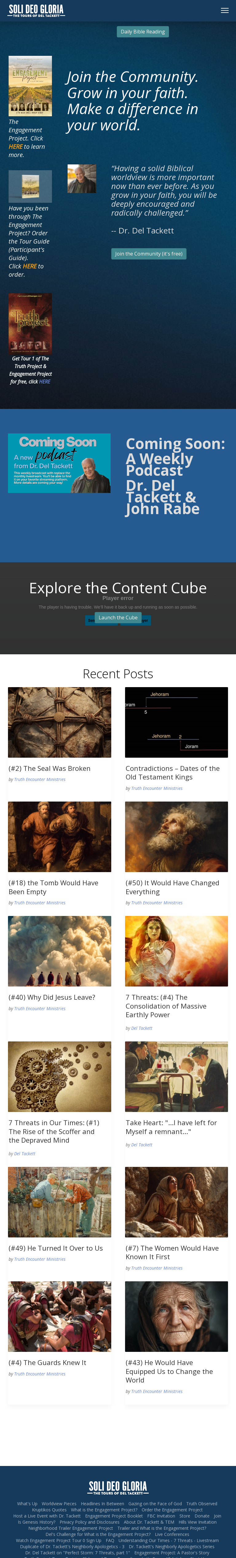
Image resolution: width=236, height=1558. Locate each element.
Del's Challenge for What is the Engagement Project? (98, 1534)
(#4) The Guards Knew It (47, 1362)
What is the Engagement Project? (104, 1510)
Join (217, 1516)
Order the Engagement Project (172, 1510)
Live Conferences (172, 1534)
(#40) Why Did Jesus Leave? (52, 997)
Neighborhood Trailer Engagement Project (70, 1528)
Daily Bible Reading (143, 31)
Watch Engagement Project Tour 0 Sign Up (58, 1540)
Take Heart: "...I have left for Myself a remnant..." (171, 1127)
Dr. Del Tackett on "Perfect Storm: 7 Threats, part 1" (77, 1553)
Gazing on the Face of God (155, 1503)
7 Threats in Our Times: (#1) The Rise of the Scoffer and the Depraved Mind (54, 1131)
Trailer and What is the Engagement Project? (161, 1528)
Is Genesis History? (36, 1522)
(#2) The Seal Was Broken (50, 768)
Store (184, 1516)
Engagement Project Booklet (114, 1516)
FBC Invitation (161, 1516)
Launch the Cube (118, 617)
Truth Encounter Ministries (39, 779)
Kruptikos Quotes (49, 1510)
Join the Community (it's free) (149, 253)
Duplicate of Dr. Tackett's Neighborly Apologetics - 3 (72, 1546)
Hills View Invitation (198, 1522)
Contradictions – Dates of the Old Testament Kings (173, 773)
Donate (202, 1516)
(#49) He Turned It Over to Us (56, 1247)
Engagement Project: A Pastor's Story (171, 1553)
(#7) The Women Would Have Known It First (172, 1252)
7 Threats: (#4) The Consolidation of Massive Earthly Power (166, 1005)
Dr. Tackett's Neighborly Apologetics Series (171, 1546)
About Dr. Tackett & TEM (149, 1522)
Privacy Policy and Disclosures (90, 1522)
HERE (44, 381)
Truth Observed (201, 1503)
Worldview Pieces (59, 1503)
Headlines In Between (102, 1503)
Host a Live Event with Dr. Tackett (47, 1516)
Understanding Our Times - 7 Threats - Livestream (169, 1540)
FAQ (110, 1540)
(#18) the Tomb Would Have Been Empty (53, 887)
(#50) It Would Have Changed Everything (172, 887)
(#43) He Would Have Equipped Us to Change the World (169, 1371)
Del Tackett (141, 1028)
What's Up (27, 1503)
